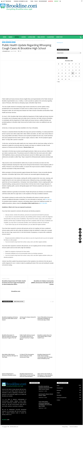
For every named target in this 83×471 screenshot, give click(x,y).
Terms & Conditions (74, 426)
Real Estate (41, 37)
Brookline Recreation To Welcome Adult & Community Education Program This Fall (9, 336)
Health (13, 42)
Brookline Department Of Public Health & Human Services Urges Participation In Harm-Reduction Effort (14, 282)
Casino (23, 37)
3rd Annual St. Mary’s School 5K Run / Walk (28, 317)
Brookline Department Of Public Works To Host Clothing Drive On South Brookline (27, 375)
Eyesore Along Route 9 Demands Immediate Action (9, 374)
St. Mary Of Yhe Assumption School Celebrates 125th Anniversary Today (27, 356)
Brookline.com (6, 51)
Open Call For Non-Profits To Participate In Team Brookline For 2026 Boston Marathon (45, 375)
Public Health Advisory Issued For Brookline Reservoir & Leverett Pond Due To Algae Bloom (27, 337)
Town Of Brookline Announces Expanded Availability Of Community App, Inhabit (45, 318)
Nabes (10, 37)
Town (31, 1)
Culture (58, 400)
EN (60, 1)
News (4, 37)
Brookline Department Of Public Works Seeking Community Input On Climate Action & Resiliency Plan (45, 356)
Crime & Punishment (61, 397)
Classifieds (50, 37)
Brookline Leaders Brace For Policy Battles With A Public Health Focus (45, 336)
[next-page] (53, 301)
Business (59, 390)
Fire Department (43, 1)
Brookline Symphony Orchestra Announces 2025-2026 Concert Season (10, 318)
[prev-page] (51, 301)
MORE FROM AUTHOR (18, 301)
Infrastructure (60, 388)
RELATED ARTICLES (7, 301)
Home (3, 40)
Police (36, 1)
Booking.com (60, 42)
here (46, 199)
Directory (59, 37)
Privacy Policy (65, 426)
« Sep (58, 81)
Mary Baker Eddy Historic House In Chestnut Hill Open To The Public (10, 356)
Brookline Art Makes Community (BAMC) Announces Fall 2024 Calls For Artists (42, 282)
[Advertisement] (41, 23)
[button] (80, 37)
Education (11, 40)
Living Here (31, 37)
